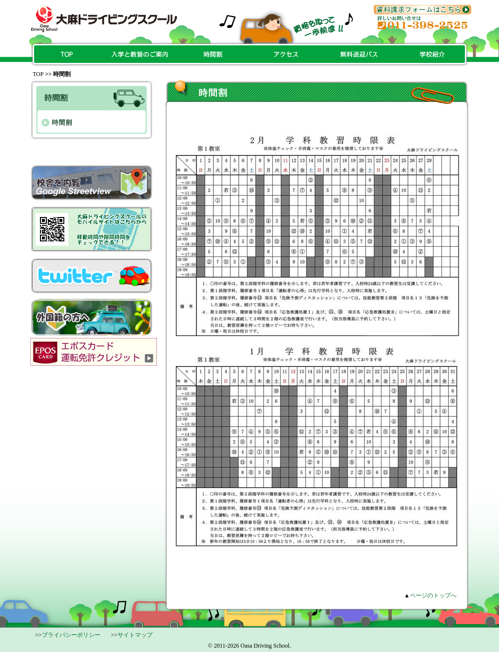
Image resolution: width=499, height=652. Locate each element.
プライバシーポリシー (71, 635)
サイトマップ (135, 635)
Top (38, 74)
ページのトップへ (433, 595)
